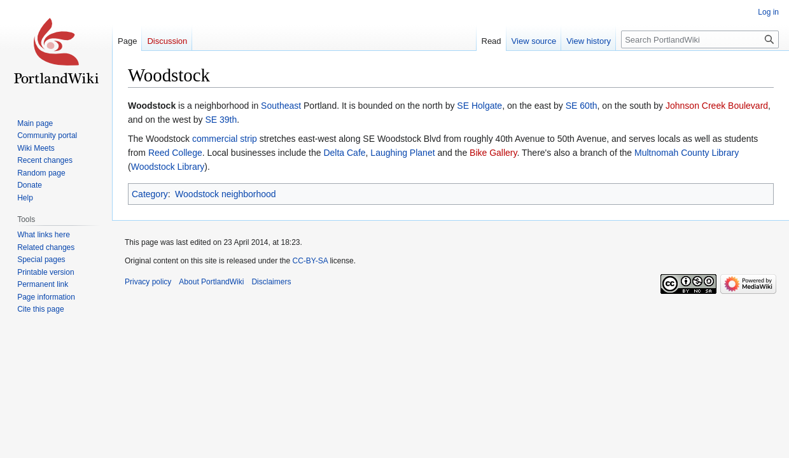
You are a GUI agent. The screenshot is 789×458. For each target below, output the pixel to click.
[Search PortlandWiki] (700, 39)
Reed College (175, 153)
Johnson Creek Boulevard (717, 106)
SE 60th (581, 106)
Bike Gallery (493, 153)
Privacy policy (148, 281)
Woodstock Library (168, 167)
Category (150, 194)
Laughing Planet (402, 153)
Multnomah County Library (686, 153)
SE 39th (221, 119)
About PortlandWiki (211, 281)
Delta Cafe (344, 153)
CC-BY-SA (310, 260)
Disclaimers (271, 281)
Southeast (281, 106)
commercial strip (224, 139)
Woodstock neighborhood (225, 194)
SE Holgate (479, 106)
